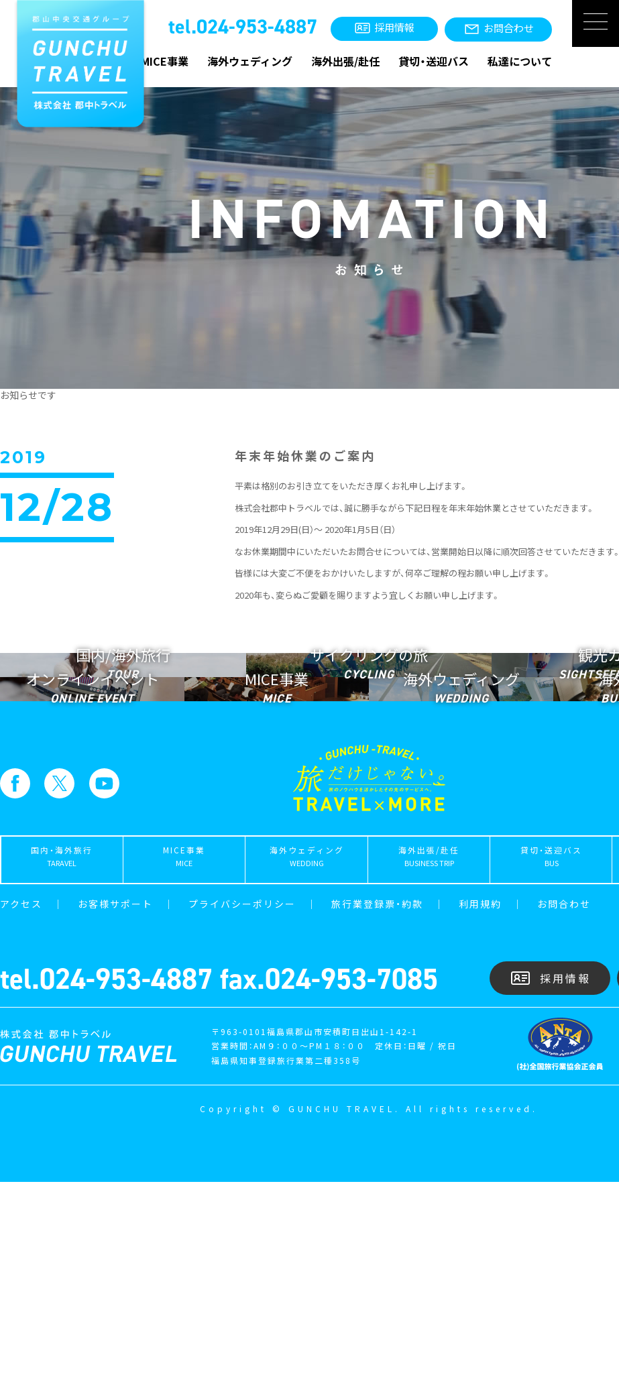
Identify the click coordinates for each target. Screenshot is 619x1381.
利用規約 (480, 1102)
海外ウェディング (249, 61)
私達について (520, 61)
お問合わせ (564, 1102)
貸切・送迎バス (433, 61)
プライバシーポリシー (242, 1102)
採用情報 (550, 1177)
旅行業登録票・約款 (377, 1102)
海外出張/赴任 (345, 61)
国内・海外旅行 (61, 1059)
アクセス (21, 1102)
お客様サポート (115, 1102)
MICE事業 (164, 61)
